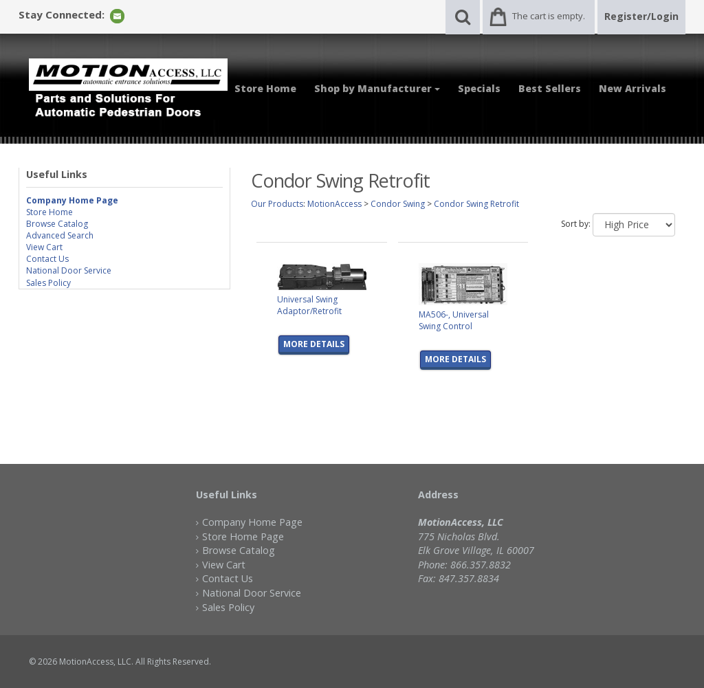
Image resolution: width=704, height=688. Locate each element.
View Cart (44, 247)
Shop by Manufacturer (377, 88)
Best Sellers (549, 88)
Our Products (277, 204)
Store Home (265, 88)
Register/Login (641, 16)
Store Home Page (243, 536)
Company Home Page (252, 522)
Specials (479, 88)
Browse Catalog (57, 224)
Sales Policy (48, 283)
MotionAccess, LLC (95, 661)
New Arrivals (632, 88)
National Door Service (68, 270)
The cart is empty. (548, 16)
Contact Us (47, 259)
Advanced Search (60, 235)
